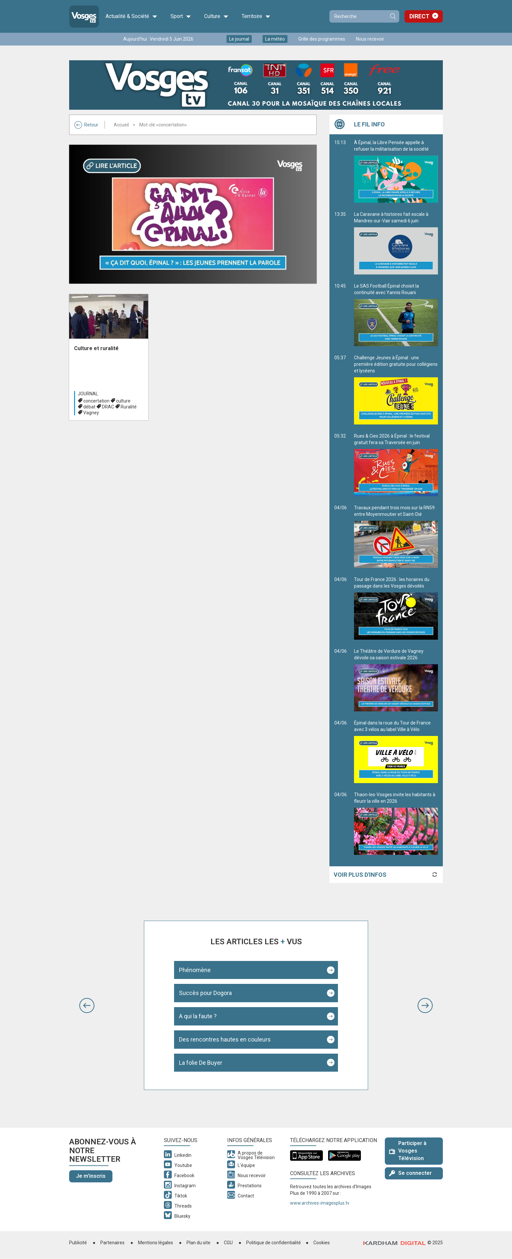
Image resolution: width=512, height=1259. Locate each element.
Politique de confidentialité (273, 1242)
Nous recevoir (370, 39)
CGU (228, 1242)
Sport (180, 16)
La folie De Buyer (200, 1062)
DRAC (108, 406)
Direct (419, 16)
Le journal (239, 39)
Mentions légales (155, 1242)
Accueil (121, 124)
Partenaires (112, 1242)
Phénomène (195, 970)
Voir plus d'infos (360, 874)
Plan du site (198, 1242)
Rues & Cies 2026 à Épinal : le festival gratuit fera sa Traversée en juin (396, 464)
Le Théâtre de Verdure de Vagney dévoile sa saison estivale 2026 (396, 679)
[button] (87, 1005)
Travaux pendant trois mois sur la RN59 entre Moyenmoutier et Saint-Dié (396, 536)
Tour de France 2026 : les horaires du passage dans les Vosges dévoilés (396, 608)
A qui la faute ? (198, 1016)
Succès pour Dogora (205, 992)
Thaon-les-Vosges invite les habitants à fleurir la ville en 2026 (396, 823)
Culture (216, 16)
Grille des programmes (321, 39)
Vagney (91, 412)
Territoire (256, 16)
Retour (86, 125)
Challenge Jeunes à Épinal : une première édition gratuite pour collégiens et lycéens (396, 389)
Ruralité (129, 406)
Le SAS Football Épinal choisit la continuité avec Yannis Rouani (396, 314)
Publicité (78, 1242)
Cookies (321, 1242)
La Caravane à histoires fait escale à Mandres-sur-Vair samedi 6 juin (396, 243)
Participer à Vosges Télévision (407, 1150)
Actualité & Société (131, 16)
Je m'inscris (91, 1176)
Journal (88, 393)
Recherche (392, 16)
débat (89, 406)
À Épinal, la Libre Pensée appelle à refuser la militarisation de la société (396, 171)
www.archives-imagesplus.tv (319, 1203)
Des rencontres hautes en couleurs (225, 1039)
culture (123, 401)
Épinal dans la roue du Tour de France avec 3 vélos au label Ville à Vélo (396, 751)
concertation (96, 401)
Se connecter (410, 1173)
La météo (275, 39)
